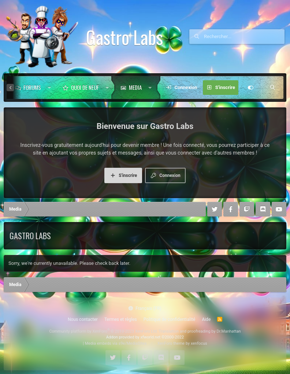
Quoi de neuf (85, 87)
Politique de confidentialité (170, 319)
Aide (206, 319)
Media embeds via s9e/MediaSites (116, 343)
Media (135, 87)
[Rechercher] (244, 36)
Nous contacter (83, 319)
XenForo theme (171, 343)
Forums (32, 87)
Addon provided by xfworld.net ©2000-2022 (145, 337)
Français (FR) (145, 308)
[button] (49, 87)
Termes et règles (120, 319)
